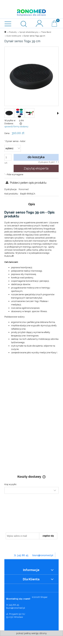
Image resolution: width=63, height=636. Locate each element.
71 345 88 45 (21, 555)
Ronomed (24, 189)
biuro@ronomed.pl (42, 555)
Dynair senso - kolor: (15, 141)
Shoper (44, 597)
